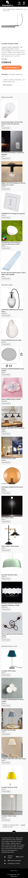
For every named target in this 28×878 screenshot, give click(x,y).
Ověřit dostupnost (11, 67)
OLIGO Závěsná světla (8, 458)
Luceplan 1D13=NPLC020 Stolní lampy (13, 758)
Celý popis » (4, 59)
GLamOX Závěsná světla (9, 575)
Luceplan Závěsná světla (9, 787)
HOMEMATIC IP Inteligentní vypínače (13, 213)
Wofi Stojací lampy (7, 517)
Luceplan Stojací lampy (8, 816)
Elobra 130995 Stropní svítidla (11, 399)
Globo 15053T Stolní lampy (10, 546)
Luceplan (15, 646)
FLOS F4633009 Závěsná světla (11, 340)
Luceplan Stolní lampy (8, 671)
